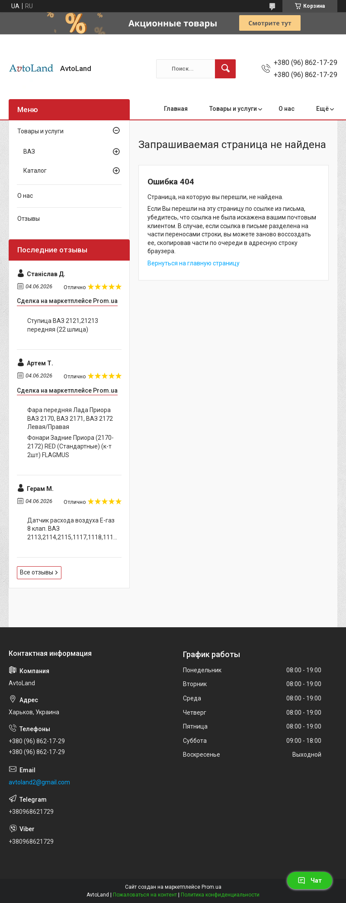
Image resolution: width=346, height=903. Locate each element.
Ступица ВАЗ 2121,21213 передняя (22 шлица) (62, 325)
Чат (310, 880)
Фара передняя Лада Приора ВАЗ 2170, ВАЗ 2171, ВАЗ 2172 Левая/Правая (70, 418)
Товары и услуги (233, 108)
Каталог (35, 170)
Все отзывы (36, 572)
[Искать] (225, 68)
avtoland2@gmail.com (39, 782)
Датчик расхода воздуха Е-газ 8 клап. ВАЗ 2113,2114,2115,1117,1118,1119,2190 (72, 529)
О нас (287, 108)
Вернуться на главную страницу (193, 263)
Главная (176, 108)
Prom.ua (211, 887)
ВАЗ (29, 151)
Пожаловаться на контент (145, 895)
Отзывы (28, 218)
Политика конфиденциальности (220, 895)
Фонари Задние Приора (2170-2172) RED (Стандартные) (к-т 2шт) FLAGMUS (70, 446)
